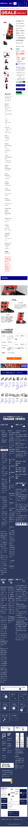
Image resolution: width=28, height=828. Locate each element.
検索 (15, 3)
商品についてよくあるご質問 (23, 706)
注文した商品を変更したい (4, 743)
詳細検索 (18, 4)
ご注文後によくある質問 (14, 706)
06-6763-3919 (13, 794)
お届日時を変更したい (4, 750)
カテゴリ (20, 4)
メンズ (10, 337)
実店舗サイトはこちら (23, 802)
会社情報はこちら (4, 800)
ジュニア (9, 339)
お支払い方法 (4, 695)
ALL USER (11, 336)
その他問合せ (14, 716)
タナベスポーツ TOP (4, 8)
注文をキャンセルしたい (4, 757)
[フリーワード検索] (11, 345)
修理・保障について (4, 716)
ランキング (22, 3)
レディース (9, 338)
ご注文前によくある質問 (4, 706)
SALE (8, 350)
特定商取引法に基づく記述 (6, 819)
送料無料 (9, 349)
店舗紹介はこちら (4, 806)
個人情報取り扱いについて (18, 819)
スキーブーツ (12, 8)
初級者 (18, 48)
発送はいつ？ (13, 695)
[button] (1, 13)
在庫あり (10, 347)
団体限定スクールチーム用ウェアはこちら (13, 813)
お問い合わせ (24, 793)
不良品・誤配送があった (9, 745)
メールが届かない (23, 695)
